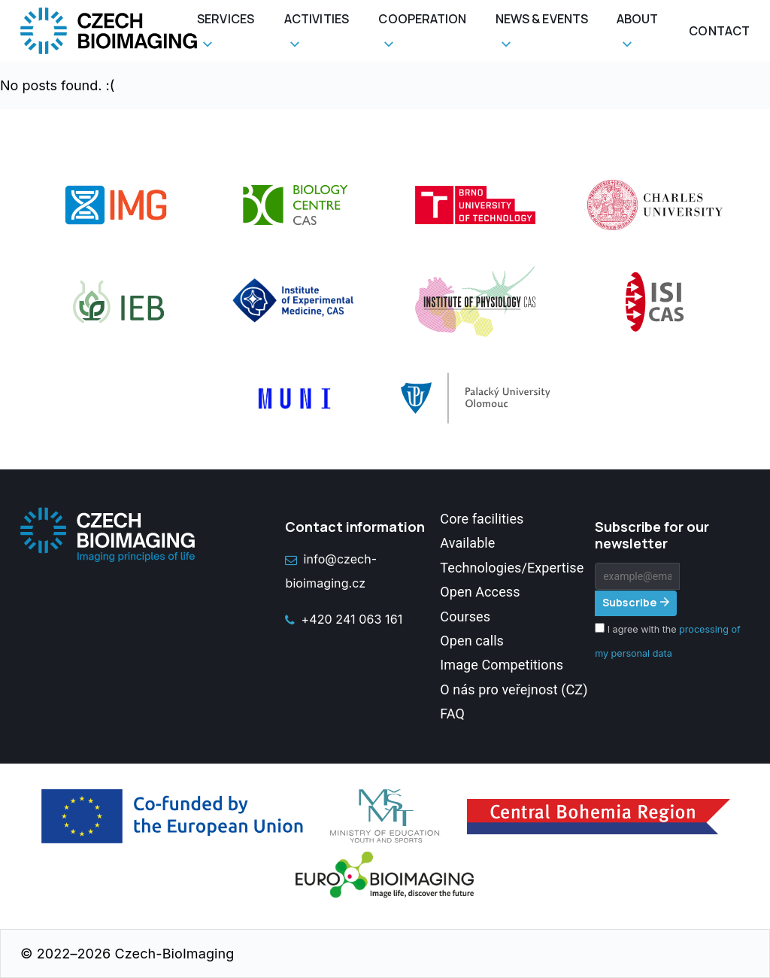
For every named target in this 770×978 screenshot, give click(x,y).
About (638, 19)
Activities (316, 19)
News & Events (542, 19)
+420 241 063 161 (343, 619)
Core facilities (481, 519)
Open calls (472, 640)
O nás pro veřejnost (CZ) (513, 689)
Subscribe (629, 602)
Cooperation (422, 19)
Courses (465, 616)
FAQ (452, 713)
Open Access (480, 592)
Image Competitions (501, 665)
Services (225, 19)
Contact (719, 31)
